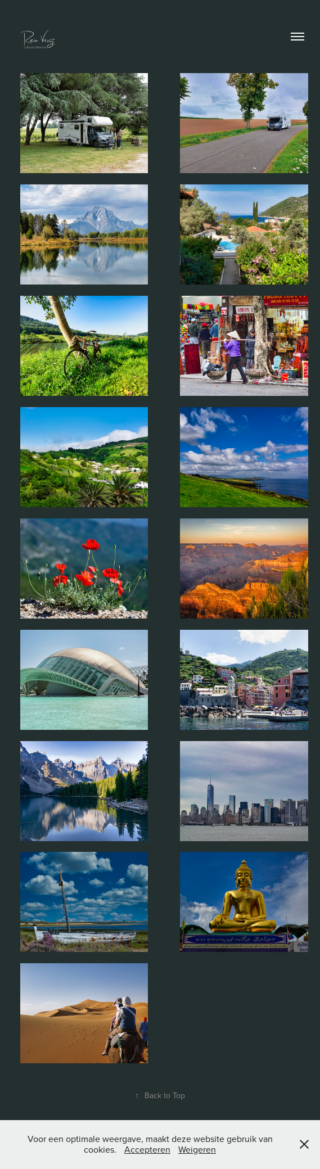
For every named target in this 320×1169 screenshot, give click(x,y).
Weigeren (197, 1149)
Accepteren (147, 1149)
